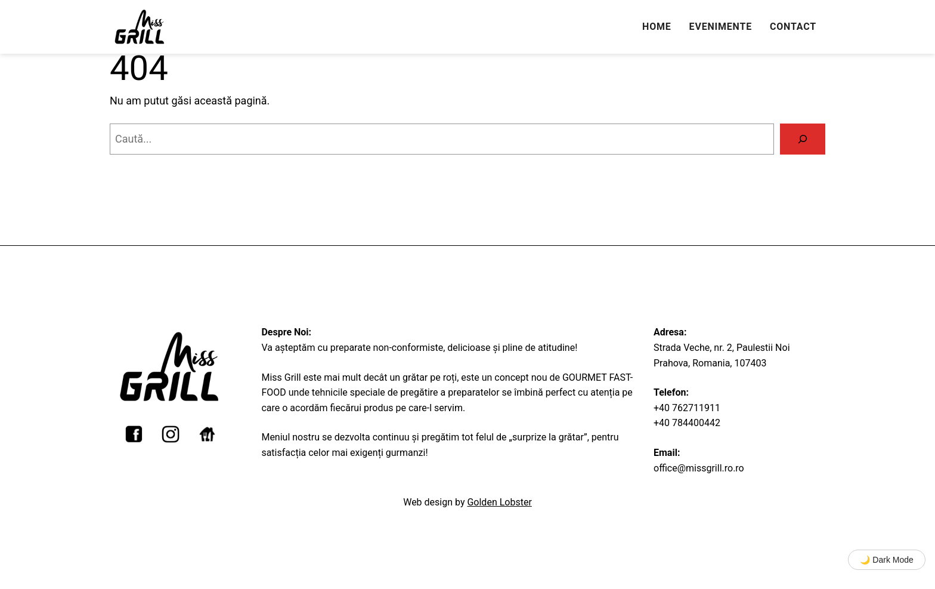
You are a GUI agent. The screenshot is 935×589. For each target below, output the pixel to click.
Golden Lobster (499, 502)
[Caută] (802, 139)
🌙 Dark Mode (886, 560)
